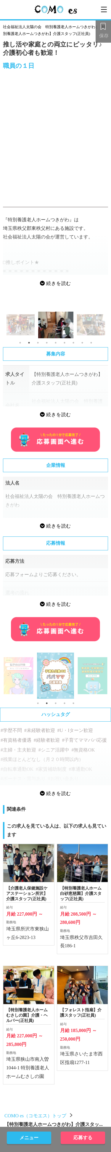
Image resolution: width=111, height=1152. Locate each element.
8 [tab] (82, 343)
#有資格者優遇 (16, 740)
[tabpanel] (55, 325)
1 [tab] (20, 343)
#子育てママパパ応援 (84, 740)
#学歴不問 (11, 730)
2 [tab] (29, 343)
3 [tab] (38, 343)
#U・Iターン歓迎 (75, 730)
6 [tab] (64, 343)
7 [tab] (73, 343)
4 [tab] (47, 343)
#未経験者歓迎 (39, 730)
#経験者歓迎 (47, 740)
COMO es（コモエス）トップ (35, 1115)
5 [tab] (56, 343)
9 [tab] (91, 343)
